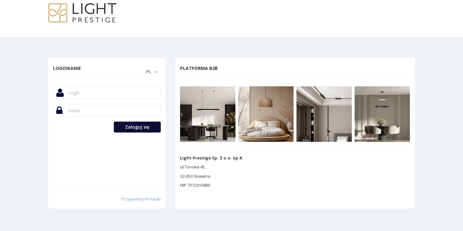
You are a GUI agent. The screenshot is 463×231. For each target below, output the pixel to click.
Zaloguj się (137, 127)
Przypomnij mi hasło (141, 199)
